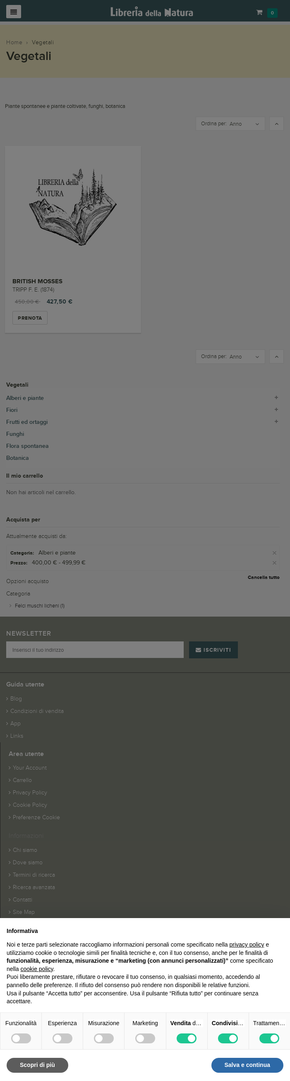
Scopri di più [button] (37, 1065)
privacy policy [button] (247, 944)
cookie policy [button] (36, 969)
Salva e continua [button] (247, 1065)
